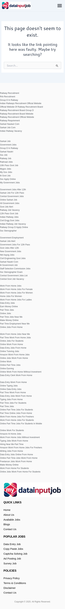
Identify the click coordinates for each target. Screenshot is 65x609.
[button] (59, 5)
